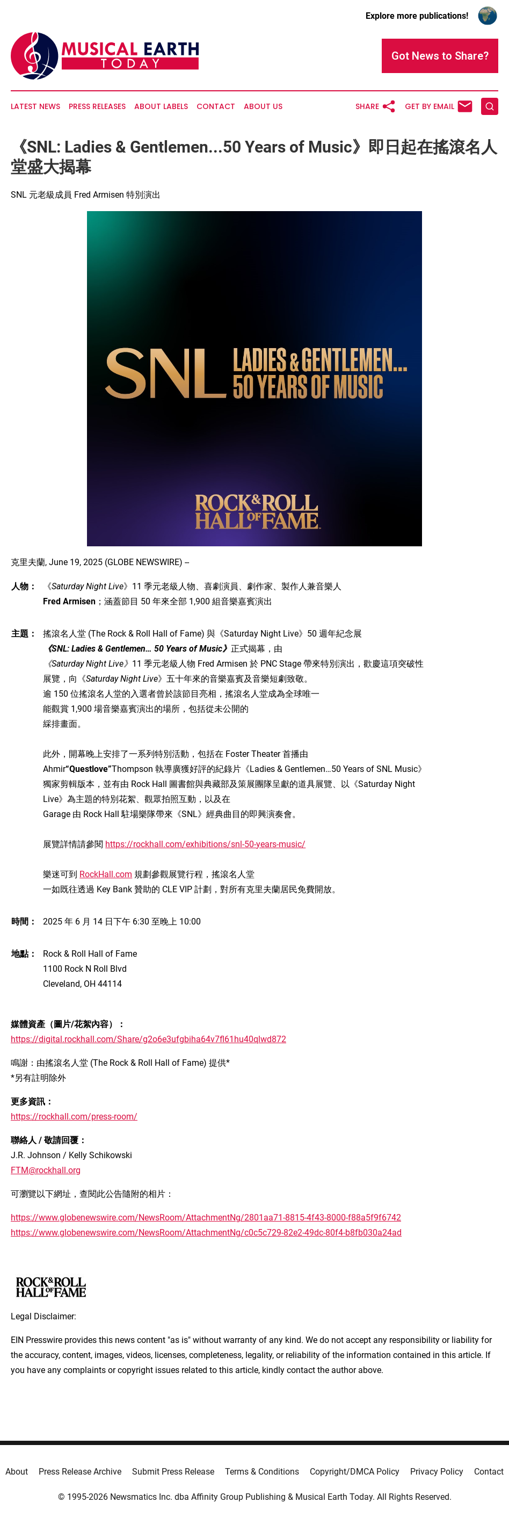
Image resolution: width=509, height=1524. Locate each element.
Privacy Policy (436, 1472)
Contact (216, 106)
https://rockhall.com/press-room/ (74, 1116)
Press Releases (97, 106)
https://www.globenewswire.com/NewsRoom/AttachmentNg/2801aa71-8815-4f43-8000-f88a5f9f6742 (206, 1217)
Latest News (35, 106)
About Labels (161, 106)
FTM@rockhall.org (46, 1170)
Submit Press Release (173, 1472)
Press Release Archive (80, 1472)
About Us (263, 106)
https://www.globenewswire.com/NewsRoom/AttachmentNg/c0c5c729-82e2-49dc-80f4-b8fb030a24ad (206, 1232)
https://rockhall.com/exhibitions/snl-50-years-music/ (205, 844)
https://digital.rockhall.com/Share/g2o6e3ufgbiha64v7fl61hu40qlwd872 (148, 1039)
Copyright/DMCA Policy (354, 1472)
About (16, 1472)
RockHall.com (105, 874)
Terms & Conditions (262, 1472)
